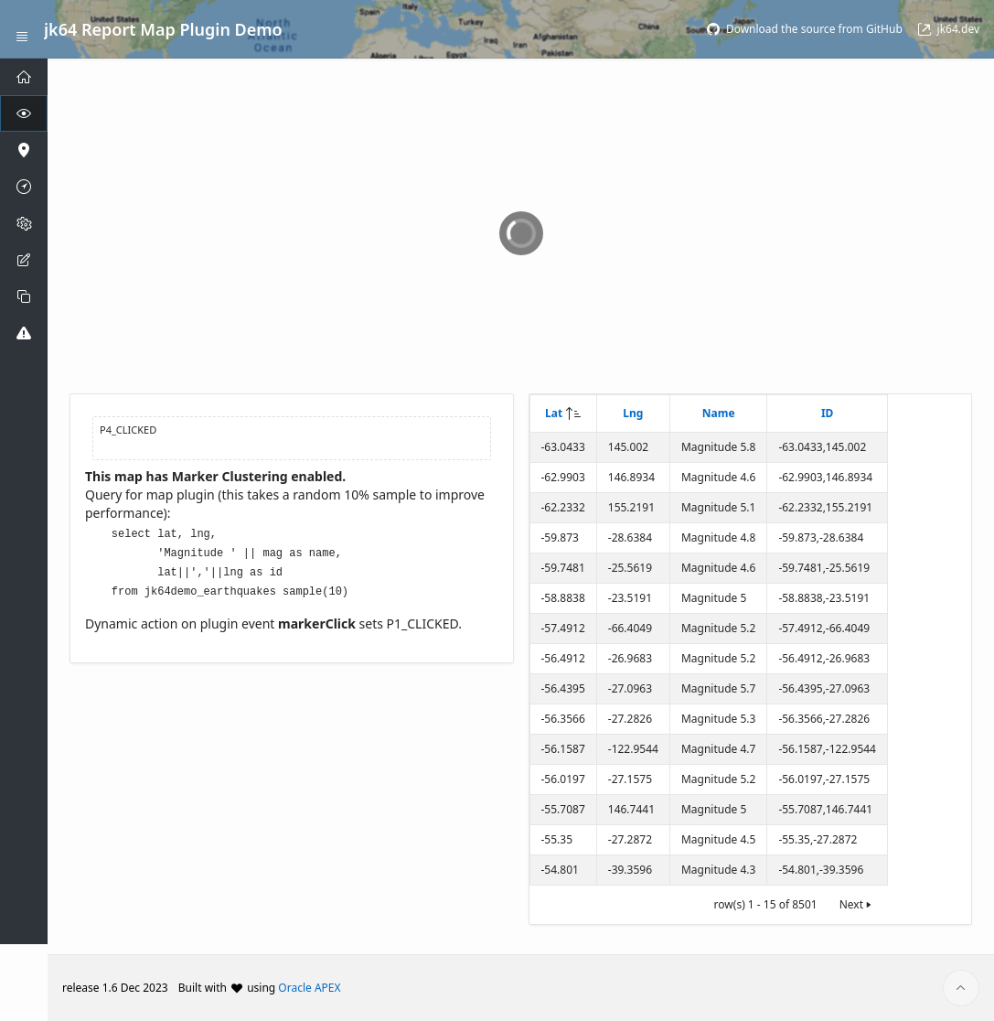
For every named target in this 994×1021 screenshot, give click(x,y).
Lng (633, 413)
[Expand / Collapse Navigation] (22, 29)
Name (718, 413)
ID (827, 413)
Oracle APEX (309, 987)
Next (856, 904)
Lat (553, 413)
